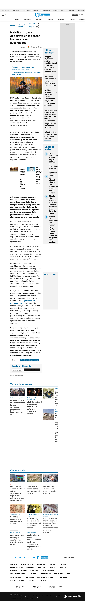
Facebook (15, 557)
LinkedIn (24, 557)
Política (50, 19)
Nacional (14, 571)
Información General (22, 25)
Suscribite (32, 370)
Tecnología (59, 574)
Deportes (34, 571)
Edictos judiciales (17, 580)
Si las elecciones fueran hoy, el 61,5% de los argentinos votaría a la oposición (53, 163)
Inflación (55, 10)
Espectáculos (45, 574)
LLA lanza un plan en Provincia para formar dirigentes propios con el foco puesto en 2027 (17, 407)
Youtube (29, 557)
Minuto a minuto (16, 484)
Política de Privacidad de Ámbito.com (39, 577)
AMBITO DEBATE (56, 587)
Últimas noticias (27, 564)
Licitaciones (42, 580)
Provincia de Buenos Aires (32, 26)
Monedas (47, 278)
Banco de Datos (16, 567)
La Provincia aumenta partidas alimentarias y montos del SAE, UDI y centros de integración (24, 178)
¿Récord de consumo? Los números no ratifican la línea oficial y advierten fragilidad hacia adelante (53, 229)
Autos (33, 574)
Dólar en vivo (16, 10)
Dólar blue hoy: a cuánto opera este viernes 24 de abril (50, 490)
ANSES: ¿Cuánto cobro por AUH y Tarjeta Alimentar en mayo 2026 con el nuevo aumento (50, 97)
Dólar (17, 19)
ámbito (12, 25)
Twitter (11, 557)
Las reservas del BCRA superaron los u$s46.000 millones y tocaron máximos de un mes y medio (50, 525)
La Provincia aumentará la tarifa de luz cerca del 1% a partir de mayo (40, 175)
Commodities (58, 278)
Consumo (71, 10)
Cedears (64, 278)
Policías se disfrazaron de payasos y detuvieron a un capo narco (23, 68)
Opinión (72, 19)
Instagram (20, 557)
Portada (13, 564)
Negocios (61, 19)
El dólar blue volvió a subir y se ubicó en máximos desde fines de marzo (53, 204)
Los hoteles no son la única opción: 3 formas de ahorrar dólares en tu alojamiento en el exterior (34, 542)
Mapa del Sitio (15, 577)
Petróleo (63, 10)
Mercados (30, 567)
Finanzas (39, 19)
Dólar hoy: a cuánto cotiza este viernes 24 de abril (33, 490)
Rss (68, 574)
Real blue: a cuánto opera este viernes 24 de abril (16, 520)
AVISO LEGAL (62, 577)
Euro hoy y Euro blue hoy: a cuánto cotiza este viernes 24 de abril (17, 540)
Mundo (24, 571)
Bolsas (52, 278)
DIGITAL (20, 587)
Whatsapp (34, 557)
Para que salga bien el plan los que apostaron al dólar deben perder (34, 523)
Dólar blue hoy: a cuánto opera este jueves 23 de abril (50, 135)
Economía (27, 19)
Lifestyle (62, 567)
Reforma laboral (45, 10)
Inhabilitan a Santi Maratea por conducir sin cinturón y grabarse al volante (34, 408)
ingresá (81, 14)
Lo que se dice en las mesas (30, 10)
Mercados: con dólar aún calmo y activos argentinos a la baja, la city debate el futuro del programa (17, 493)
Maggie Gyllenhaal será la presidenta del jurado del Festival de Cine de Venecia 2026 (50, 64)
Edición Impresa (48, 571)
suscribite (75, 14)
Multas (31, 580)
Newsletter (69, 557)
